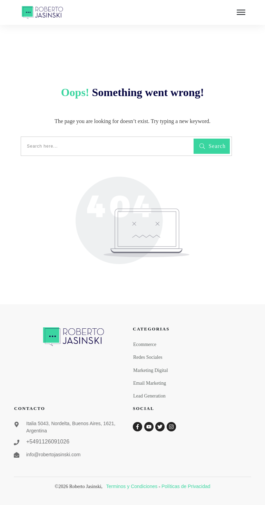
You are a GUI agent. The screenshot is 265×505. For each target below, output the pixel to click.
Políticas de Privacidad (185, 486)
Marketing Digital (150, 370)
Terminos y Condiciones (132, 486)
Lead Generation (149, 396)
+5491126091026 (47, 442)
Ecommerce (144, 344)
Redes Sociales (147, 357)
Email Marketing (149, 383)
